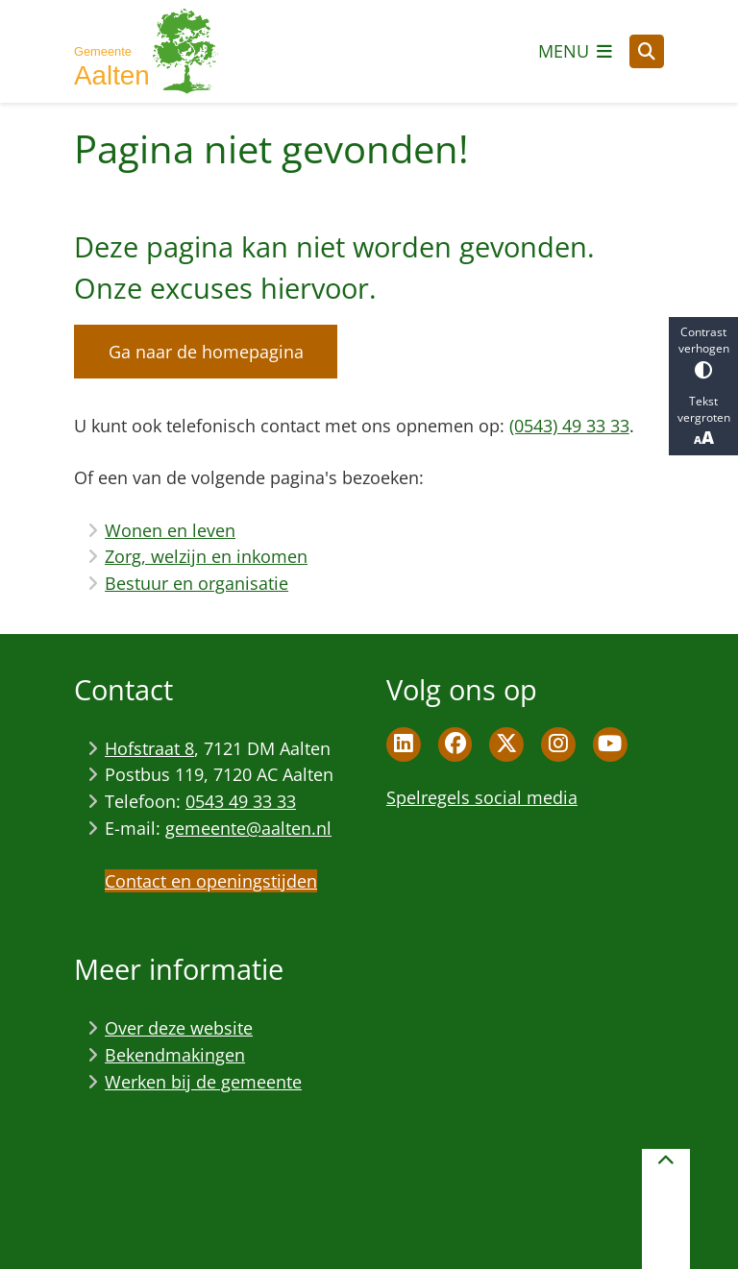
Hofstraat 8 (149, 748)
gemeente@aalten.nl (248, 828)
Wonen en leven (170, 530)
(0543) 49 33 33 (569, 425)
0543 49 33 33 (240, 801)
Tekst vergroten (703, 421)
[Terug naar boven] (666, 1209)
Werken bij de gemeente (203, 1081)
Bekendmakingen (175, 1054)
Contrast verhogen (703, 351)
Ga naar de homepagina (206, 351)
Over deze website (179, 1027)
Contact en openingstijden (211, 880)
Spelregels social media (482, 797)
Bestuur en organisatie (196, 583)
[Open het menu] (575, 51)
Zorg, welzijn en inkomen (206, 556)
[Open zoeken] (646, 52)
